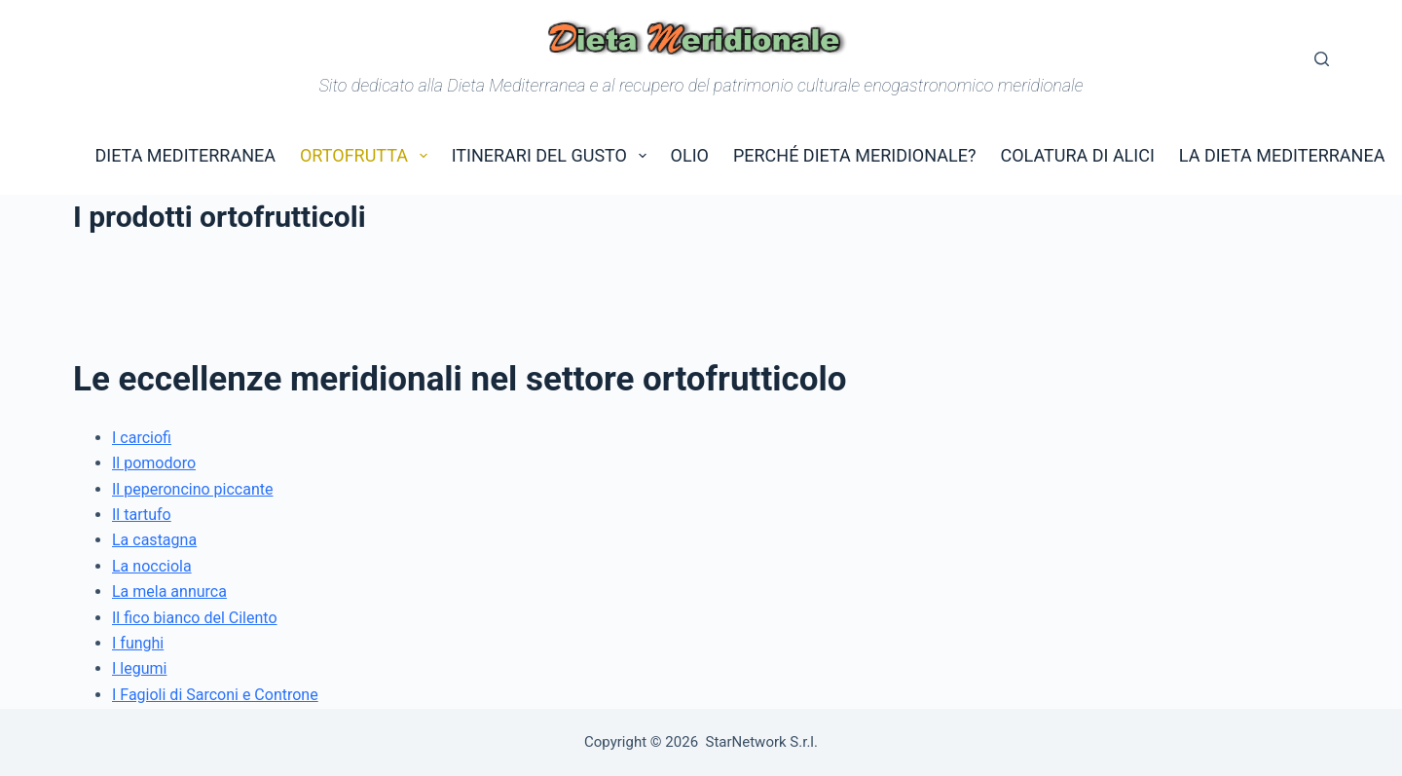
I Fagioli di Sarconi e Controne (215, 694)
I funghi (138, 643)
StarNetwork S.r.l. (762, 742)
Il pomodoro (154, 463)
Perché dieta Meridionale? (855, 155)
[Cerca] (1321, 59)
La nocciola (152, 566)
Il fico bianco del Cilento (194, 618)
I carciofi (141, 437)
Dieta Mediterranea (185, 155)
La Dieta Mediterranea (1282, 155)
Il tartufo (141, 514)
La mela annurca (169, 591)
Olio (690, 155)
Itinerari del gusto (553, 155)
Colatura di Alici (1077, 155)
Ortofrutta (367, 155)
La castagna (154, 540)
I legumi (139, 668)
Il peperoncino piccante (192, 489)
